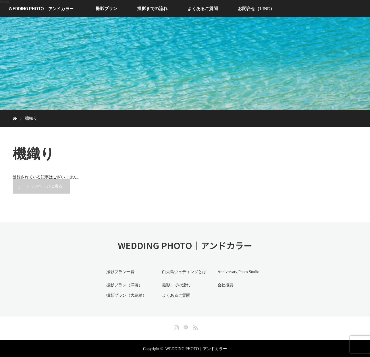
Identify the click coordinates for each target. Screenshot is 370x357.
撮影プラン (106, 8)
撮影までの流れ (152, 8)
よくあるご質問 (203, 8)
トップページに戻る (44, 186)
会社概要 (224, 285)
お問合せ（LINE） (256, 8)
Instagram (175, 326)
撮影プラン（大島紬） (125, 295)
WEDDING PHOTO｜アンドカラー (41, 8)
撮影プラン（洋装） (123, 285)
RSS (194, 326)
